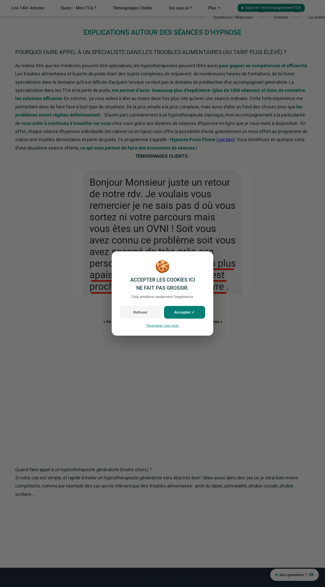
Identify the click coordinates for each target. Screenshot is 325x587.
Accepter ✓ (185, 312)
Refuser (140, 312)
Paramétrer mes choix (162, 326)
